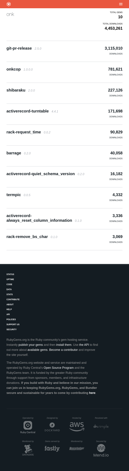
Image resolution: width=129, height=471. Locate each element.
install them (63, 344)
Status (10, 274)
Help (9, 309)
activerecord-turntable (32, 111)
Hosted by (78, 418)
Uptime (10, 279)
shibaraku (21, 90)
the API (84, 344)
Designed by (53, 418)
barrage (19, 153)
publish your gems (31, 344)
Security (12, 329)
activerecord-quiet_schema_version (45, 173)
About (10, 304)
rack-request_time (28, 132)
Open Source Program (59, 367)
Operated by (28, 419)
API (8, 314)
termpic (18, 194)
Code (9, 284)
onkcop (20, 69)
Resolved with (101, 418)
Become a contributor (63, 349)
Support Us (13, 324)
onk (10, 14)
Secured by (102, 441)
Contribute (13, 299)
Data (9, 289)
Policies (11, 319)
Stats (10, 294)
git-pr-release (24, 48)
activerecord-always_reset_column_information (44, 218)
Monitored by (29, 441)
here (92, 393)
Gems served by (52, 441)
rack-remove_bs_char (32, 236)
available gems (38, 349)
